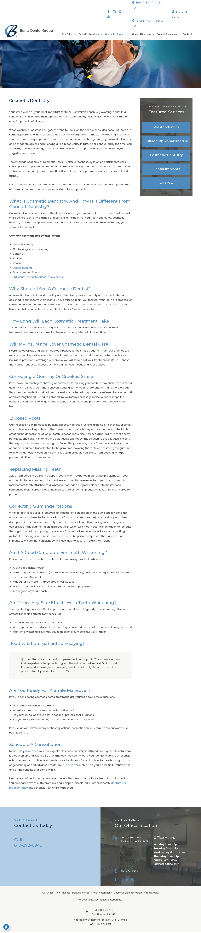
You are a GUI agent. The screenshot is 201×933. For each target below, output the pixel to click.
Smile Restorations (102, 893)
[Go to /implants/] (166, 169)
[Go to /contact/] (131, 841)
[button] (77, 34)
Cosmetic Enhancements (128, 893)
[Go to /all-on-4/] (166, 183)
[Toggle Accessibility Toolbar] (6, 927)
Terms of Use (109, 920)
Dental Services (80, 893)
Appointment (151, 893)
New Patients (63, 893)
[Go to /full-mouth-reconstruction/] (166, 141)
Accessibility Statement (87, 920)
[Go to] (151, 872)
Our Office (47, 893)
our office (69, 765)
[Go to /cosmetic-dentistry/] (166, 155)
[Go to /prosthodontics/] (166, 127)
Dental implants (22, 268)
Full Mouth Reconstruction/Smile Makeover (39, 277)
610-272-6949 (100, 924)
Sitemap (122, 920)
